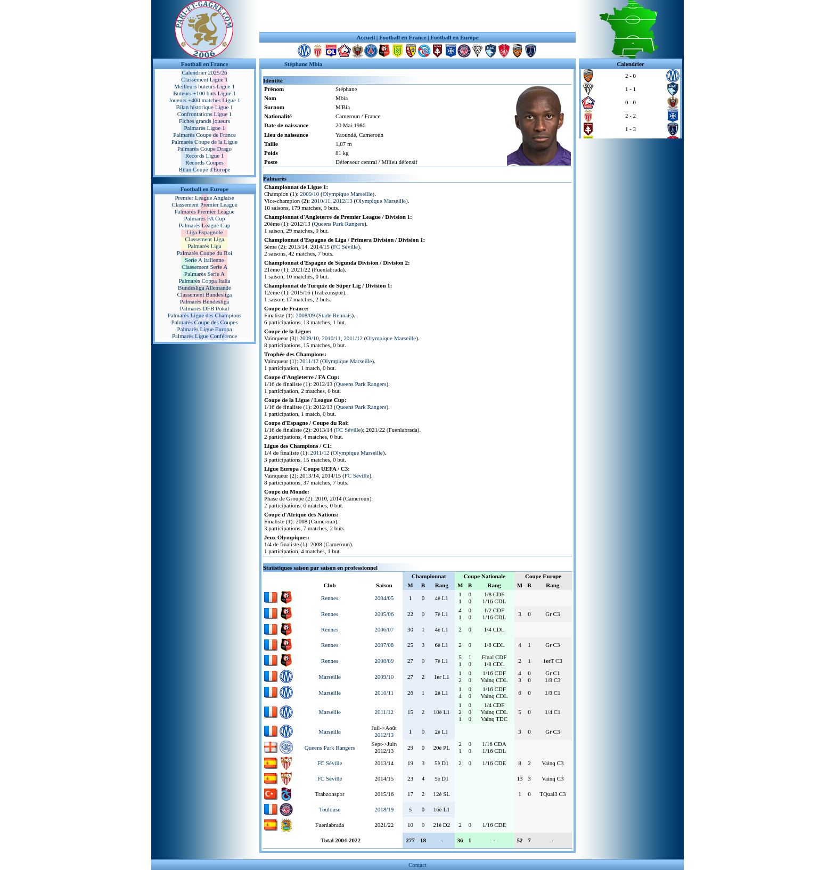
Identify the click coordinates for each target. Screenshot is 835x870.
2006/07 (384, 629)
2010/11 (321, 201)
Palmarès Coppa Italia (204, 280)
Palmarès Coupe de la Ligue (204, 141)
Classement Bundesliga (204, 294)
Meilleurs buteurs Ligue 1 (204, 86)
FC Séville (345, 246)
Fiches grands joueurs (204, 121)
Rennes (329, 598)
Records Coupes (204, 162)
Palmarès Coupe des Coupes (204, 322)
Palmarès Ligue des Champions (204, 315)
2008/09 (305, 315)
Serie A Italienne (204, 260)
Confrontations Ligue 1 (204, 114)
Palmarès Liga (204, 246)
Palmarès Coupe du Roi (204, 253)
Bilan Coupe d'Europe (204, 169)
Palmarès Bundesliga (205, 301)
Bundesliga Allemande (204, 287)
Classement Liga (204, 239)
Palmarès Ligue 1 (204, 128)
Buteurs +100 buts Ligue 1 (204, 93)
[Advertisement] (417, 16)
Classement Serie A (204, 267)
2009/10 (309, 194)
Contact (417, 864)
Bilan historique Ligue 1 (204, 107)
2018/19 (384, 809)
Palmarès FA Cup (204, 218)
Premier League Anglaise (204, 197)
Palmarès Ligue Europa (204, 329)
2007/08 (384, 645)
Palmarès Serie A (204, 273)
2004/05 (384, 598)
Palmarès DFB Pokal (204, 308)
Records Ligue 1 (204, 155)
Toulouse (329, 809)
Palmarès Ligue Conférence (204, 336)
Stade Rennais (335, 315)
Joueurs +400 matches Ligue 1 (205, 100)
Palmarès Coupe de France (204, 135)
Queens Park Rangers (339, 223)
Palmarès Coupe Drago (204, 148)
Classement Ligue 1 (204, 79)
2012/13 (343, 201)
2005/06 (384, 614)
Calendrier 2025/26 (204, 72)
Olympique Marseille (348, 194)
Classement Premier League (204, 204)
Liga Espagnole (204, 232)
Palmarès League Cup (205, 225)
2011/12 (353, 338)
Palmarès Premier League (204, 211)
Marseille (329, 677)
